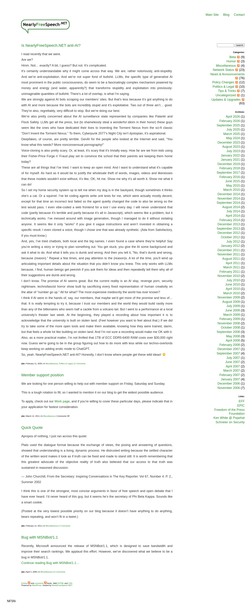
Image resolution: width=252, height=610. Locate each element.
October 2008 (230, 327)
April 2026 (233, 116)
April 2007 (233, 366)
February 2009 (229, 319)
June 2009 (232, 310)
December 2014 (229, 194)
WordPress (36, 585)
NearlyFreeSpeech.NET (62, 585)
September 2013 (228, 228)
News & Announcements (227, 74)
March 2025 (231, 134)
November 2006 (229, 388)
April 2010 (233, 289)
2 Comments (64, 526)
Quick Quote (32, 427)
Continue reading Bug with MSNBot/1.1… (50, 563)
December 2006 (229, 383)
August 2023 (231, 146)
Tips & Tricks (227, 91)
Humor (231, 61)
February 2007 (229, 375)
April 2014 (233, 215)
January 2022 (230, 155)
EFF (242, 401)
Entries (25, 583)
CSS (70, 583)
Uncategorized (226, 95)
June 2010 (232, 284)
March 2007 (231, 370)
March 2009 (231, 314)
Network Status (223, 70)
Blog (226, 14)
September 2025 (228, 125)
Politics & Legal (65, 363)
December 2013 (229, 224)
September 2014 (228, 202)
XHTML (60, 583)
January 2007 (230, 379)
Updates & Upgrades (226, 99)
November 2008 (229, 323)
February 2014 (229, 220)
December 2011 (229, 250)
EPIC (241, 405)
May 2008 (233, 336)
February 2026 (229, 121)
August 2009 (231, 302)
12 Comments (79, 363)
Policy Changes (223, 82)
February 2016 (229, 177)
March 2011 (231, 267)
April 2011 (233, 263)
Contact (239, 14)
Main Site (212, 14)
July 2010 (233, 280)
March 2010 (231, 293)
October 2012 (230, 237)
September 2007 (228, 353)
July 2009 (233, 306)
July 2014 (233, 211)
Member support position (42, 375)
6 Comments (59, 572)
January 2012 (230, 246)
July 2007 (233, 358)
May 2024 (233, 138)
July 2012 (233, 241)
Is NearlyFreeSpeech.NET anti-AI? (50, 45)
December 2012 (229, 233)
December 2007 (229, 349)
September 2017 (228, 172)
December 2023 (229, 142)
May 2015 (233, 185)
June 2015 (232, 181)
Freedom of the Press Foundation (229, 411)
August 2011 (231, 258)
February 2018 (229, 168)
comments (41, 583)
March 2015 (231, 189)
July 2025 (233, 129)
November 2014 (229, 198)
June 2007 (232, 362)
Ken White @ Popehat (229, 418)
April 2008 (233, 340)
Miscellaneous (52, 363)
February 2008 (229, 345)
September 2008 (228, 332)
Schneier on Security (230, 422)
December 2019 (229, 164)
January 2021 (230, 159)
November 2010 (229, 276)
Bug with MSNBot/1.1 (39, 537)
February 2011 (229, 271)
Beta (232, 57)
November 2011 (229, 254)
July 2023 (233, 151)
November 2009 (229, 297)
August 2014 (231, 207)
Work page (62, 401)
